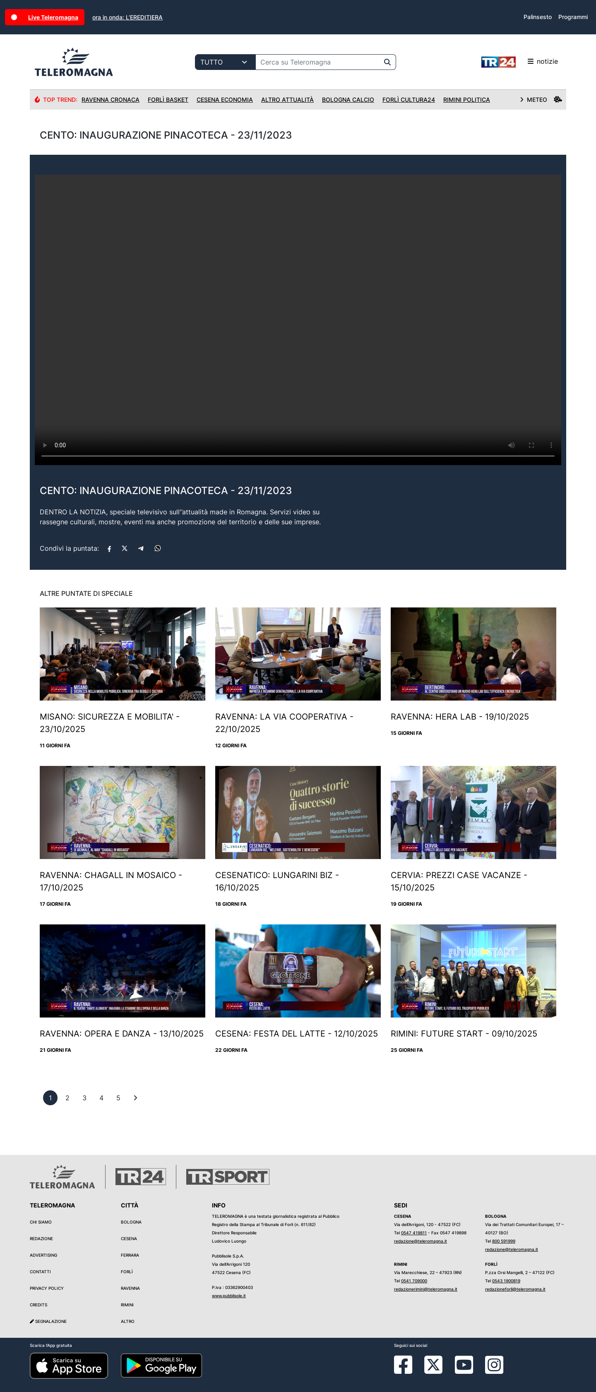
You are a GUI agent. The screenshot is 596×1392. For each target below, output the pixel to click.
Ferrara (130, 1255)
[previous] (50, 1097)
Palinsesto (538, 16)
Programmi (573, 16)
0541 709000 (414, 1280)
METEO (541, 99)
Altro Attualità (287, 99)
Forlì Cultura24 (408, 99)
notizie (519, 62)
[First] (135, 1097)
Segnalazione (48, 1321)
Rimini (127, 1304)
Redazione (41, 1238)
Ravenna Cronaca (110, 99)
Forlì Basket (168, 99)
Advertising (43, 1255)
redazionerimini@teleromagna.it (425, 1288)
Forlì (127, 1271)
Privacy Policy (47, 1288)
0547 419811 (414, 1232)
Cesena (129, 1238)
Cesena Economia (225, 99)
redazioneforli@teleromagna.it (515, 1288)
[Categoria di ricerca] (225, 62)
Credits (38, 1304)
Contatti (40, 1271)
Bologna (131, 1221)
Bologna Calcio (348, 99)
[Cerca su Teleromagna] (317, 62)
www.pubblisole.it (229, 1295)
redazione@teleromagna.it (420, 1240)
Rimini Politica (466, 99)
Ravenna (130, 1288)
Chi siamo (41, 1221)
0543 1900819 (506, 1280)
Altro (128, 1321)
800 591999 (503, 1240)
